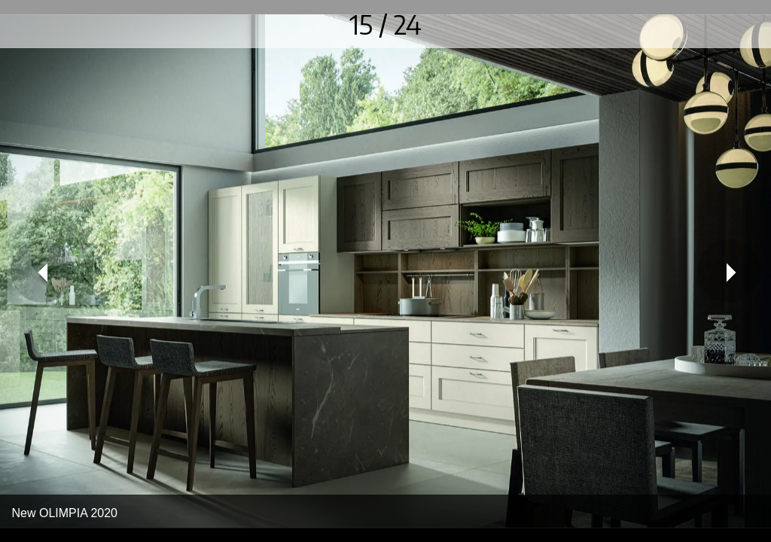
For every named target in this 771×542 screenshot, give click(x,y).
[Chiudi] (24, 24)
